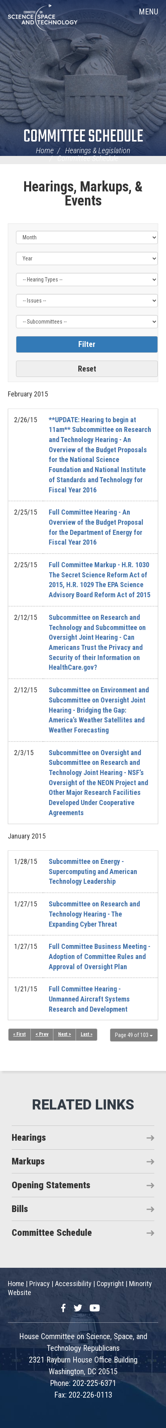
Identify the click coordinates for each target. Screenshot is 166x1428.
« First (19, 1034)
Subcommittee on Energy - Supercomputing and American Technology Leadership (93, 871)
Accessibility (73, 1283)
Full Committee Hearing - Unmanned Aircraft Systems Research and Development (89, 999)
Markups (28, 1161)
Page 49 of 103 (134, 1035)
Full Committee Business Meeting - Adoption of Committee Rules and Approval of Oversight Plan (99, 956)
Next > (64, 1034)
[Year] (87, 258)
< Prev (41, 1034)
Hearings (29, 1137)
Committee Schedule (83, 137)
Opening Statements (51, 1185)
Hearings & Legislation (97, 150)
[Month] (87, 237)
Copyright (110, 1283)
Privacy (39, 1283)
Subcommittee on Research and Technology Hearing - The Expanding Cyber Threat (94, 914)
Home (45, 150)
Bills (20, 1208)
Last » (86, 1034)
